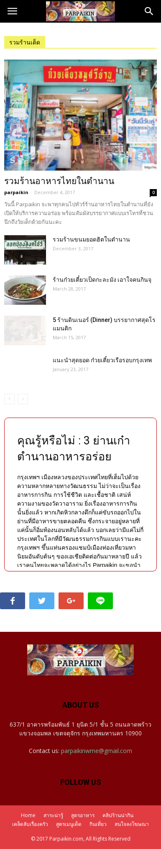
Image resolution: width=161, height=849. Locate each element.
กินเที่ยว (98, 824)
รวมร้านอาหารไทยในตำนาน (59, 181)
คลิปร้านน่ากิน (117, 815)
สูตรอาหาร (83, 815)
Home (28, 815)
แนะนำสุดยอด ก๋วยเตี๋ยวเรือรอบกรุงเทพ (102, 360)
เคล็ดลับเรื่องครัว (30, 824)
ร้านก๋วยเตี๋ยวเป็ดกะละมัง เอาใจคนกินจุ (102, 279)
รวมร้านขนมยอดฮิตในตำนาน (91, 239)
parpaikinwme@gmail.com (96, 751)
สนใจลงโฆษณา (132, 824)
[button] (149, 11)
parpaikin (16, 192)
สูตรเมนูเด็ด (69, 824)
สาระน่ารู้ (53, 815)
